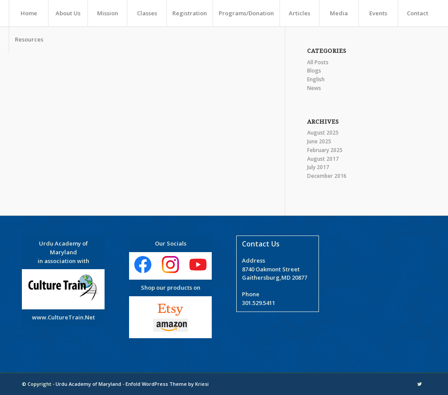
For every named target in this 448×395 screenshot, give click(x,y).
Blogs (314, 70)
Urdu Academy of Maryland (88, 384)
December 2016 (326, 176)
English (316, 79)
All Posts (318, 62)
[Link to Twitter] (419, 384)
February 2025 (325, 150)
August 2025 (323, 132)
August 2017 (323, 159)
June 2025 (319, 141)
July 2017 (318, 167)
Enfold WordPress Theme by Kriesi (167, 384)
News (314, 88)
